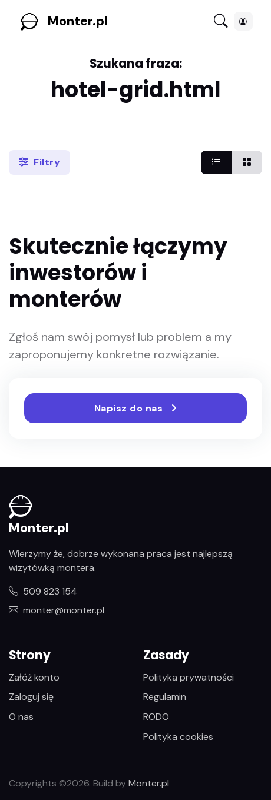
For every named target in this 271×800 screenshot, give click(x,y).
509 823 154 (43, 591)
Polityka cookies (178, 737)
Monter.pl (78, 21)
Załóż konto (34, 677)
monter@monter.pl (56, 610)
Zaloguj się (31, 697)
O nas (21, 717)
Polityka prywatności (188, 677)
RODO (156, 717)
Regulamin (164, 697)
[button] (243, 21)
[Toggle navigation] (221, 21)
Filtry (39, 162)
